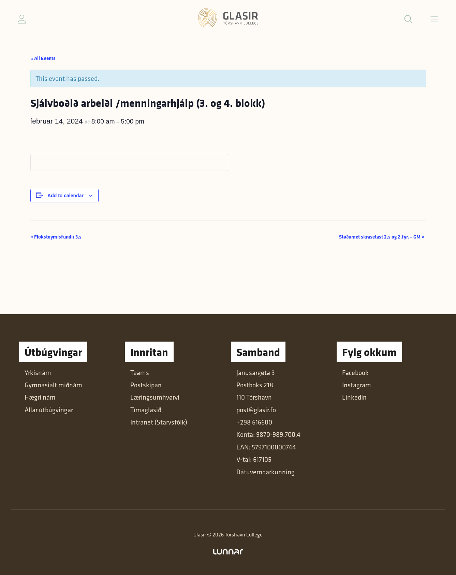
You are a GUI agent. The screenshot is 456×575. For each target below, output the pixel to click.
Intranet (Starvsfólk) (158, 422)
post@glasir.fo (256, 410)
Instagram (356, 385)
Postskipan (146, 385)
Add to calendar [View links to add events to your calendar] (65, 195)
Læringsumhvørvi (154, 397)
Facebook (355, 372)
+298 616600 (254, 422)
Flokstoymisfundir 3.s (56, 236)
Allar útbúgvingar (49, 410)
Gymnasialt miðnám (53, 385)
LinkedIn (354, 397)
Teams (139, 372)
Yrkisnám (38, 372)
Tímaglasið (145, 410)
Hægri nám (40, 397)
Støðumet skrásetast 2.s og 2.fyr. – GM (381, 236)
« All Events (43, 58)
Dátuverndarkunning (265, 472)
